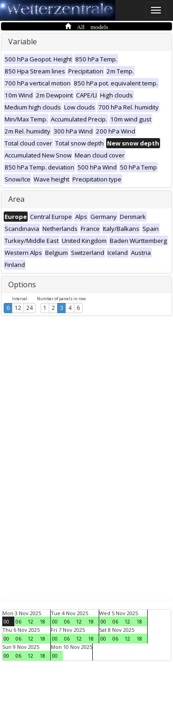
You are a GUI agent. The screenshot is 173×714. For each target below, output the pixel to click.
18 (42, 621)
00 (6, 621)
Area (16, 199)
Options (22, 284)
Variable (22, 41)
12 (18, 308)
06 (18, 621)
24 (29, 308)
